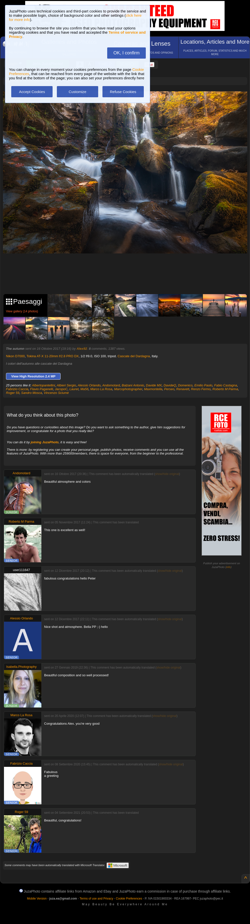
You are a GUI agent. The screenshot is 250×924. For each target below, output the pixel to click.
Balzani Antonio (133, 385)
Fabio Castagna (225, 385)
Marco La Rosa (101, 389)
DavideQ (170, 385)
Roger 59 (12, 393)
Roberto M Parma (225, 389)
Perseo (169, 389)
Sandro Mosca (31, 393)
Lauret (74, 389)
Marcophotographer (128, 389)
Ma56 (85, 389)
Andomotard (111, 385)
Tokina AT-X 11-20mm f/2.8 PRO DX (52, 356)
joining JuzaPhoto (45, 442)
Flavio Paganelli (41, 389)
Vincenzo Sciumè (56, 393)
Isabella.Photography (21, 667)
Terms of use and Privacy (96, 898)
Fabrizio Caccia (17, 389)
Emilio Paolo (203, 385)
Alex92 (82, 348)
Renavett (182, 389)
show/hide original (167, 474)
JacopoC (61, 389)
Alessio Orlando (89, 385)
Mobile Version (37, 898)
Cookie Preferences (129, 898)
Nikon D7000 (15, 356)
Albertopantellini (43, 385)
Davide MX (154, 385)
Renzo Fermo (201, 389)
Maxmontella (153, 389)
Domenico (185, 385)
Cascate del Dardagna (134, 356)
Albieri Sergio (66, 385)
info (228, 567)
